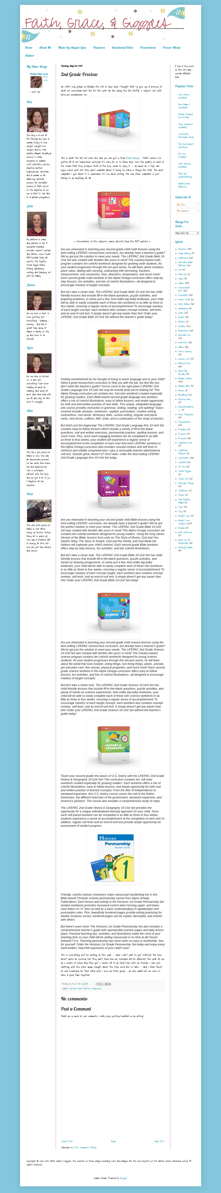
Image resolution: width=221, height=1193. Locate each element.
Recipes (182, 434)
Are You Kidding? (182, 155)
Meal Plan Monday (183, 372)
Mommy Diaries (185, 378)
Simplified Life (185, 443)
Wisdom (181, 528)
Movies (181, 390)
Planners (99, 47)
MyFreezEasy (184, 399)
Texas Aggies (184, 471)
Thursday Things (186, 483)
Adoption (182, 249)
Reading (182, 429)
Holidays (181, 326)
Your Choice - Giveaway (184, 96)
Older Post (159, 1141)
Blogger (123, 1178)
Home (28, 47)
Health (181, 317)
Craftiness (183, 258)
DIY (179, 270)
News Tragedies (185, 414)
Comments (183, 211)
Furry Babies (184, 304)
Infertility (182, 342)
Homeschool (96, 988)
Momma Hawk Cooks (39, 74)
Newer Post (67, 1141)
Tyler (180, 507)
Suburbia (182, 462)
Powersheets (148, 47)
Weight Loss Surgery (184, 522)
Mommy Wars (184, 386)
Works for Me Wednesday (184, 541)
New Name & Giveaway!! (184, 106)
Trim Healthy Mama (184, 501)
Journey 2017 (184, 359)
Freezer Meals (171, 47)
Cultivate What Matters (80, 988)
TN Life (181, 467)
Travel (181, 495)
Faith (180, 279)
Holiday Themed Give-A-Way (185, 115)
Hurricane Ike (184, 335)
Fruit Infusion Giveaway (184, 165)
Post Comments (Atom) (85, 1147)
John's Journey (185, 351)
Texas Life (183, 479)
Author (29, 55)
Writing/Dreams (185, 547)
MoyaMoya (182, 395)
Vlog (180, 511)
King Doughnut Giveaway (185, 125)
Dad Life (182, 274)
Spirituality (183, 458)
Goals (180, 313)
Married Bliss (184, 363)
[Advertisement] (113, 1114)
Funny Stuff (184, 299)
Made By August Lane (72, 47)
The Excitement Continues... (185, 145)
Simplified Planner (183, 452)
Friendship (183, 295)
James (181, 347)
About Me (45, 47)
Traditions (183, 490)
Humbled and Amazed (184, 185)
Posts (181, 205)
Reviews (182, 438)
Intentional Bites (122, 47)
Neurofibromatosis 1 (186, 408)
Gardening (183, 308)
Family (181, 283)
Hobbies (181, 321)
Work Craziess (185, 532)
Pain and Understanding (185, 175)
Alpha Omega (132, 158)
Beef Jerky (46, 78)
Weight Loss (184, 516)
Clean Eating (184, 253)
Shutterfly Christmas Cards (186, 135)
